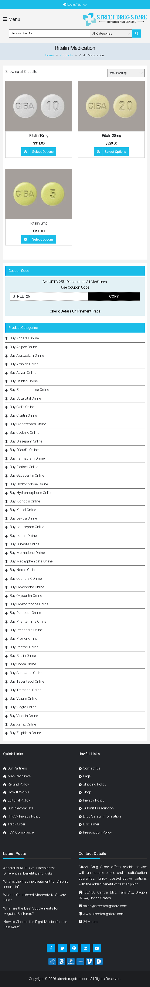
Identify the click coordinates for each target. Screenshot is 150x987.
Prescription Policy (97, 832)
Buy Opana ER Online (26, 578)
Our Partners (17, 768)
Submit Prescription (98, 808)
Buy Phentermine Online (28, 621)
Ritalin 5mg (38, 223)
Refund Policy (18, 784)
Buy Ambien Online (24, 364)
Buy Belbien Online (24, 381)
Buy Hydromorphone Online (31, 493)
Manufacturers (19, 776)
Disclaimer (91, 824)
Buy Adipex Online (23, 347)
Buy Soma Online (23, 664)
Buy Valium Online (23, 698)
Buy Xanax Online (23, 724)
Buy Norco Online (23, 570)
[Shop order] (126, 73)
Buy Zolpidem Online (25, 733)
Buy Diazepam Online (26, 441)
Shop (87, 792)
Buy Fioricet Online (24, 467)
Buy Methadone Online (27, 552)
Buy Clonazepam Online (28, 424)
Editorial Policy (18, 800)
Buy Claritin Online (23, 415)
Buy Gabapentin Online (27, 475)
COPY (114, 296)
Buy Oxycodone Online (27, 587)
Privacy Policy (93, 800)
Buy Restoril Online (24, 647)
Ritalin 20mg (111, 135)
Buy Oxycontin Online (26, 595)
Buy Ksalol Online (23, 510)
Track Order (16, 824)
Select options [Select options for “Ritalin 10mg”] (43, 152)
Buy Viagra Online (23, 707)
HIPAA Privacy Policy (23, 816)
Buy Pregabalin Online (26, 630)
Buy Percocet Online (25, 612)
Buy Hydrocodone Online (29, 484)
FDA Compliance (20, 832)
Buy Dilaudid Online (24, 450)
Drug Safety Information (102, 816)
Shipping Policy (94, 784)
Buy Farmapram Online (27, 458)
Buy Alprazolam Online (27, 355)
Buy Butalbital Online (25, 398)
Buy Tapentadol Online (27, 681)
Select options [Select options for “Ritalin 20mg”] (115, 152)
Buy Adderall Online (24, 338)
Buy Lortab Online (23, 535)
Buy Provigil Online (24, 638)
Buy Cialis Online (22, 407)
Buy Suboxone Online (26, 673)
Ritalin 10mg (38, 135)
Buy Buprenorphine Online (29, 389)
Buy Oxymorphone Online (29, 604)
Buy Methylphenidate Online (31, 561)
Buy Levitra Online (23, 518)
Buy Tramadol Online (25, 690)
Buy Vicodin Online (24, 716)
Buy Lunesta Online (24, 544)
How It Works (18, 792)
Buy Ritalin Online (23, 655)
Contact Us (91, 768)
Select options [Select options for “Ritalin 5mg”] (43, 239)
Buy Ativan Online (23, 372)
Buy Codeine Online (24, 432)
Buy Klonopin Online (25, 501)
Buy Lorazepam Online (27, 527)
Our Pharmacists (20, 808)
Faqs (87, 776)
